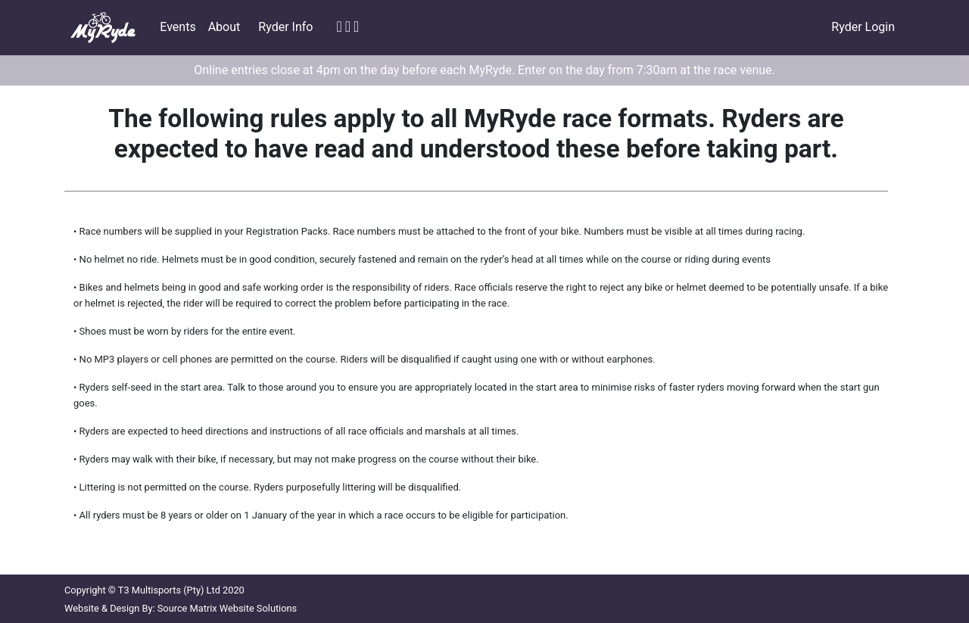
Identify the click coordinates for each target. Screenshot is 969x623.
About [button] (226, 27)
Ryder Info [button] (287, 27)
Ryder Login (863, 27)
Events (180, 25)
